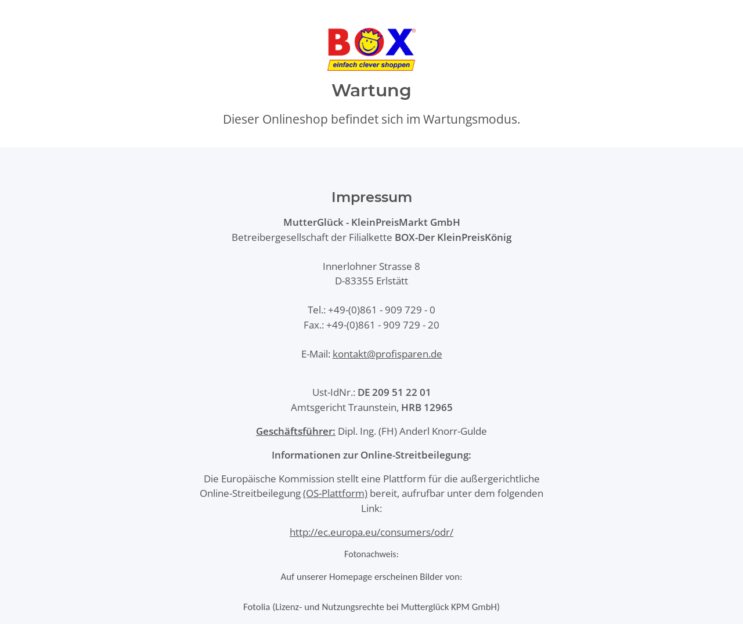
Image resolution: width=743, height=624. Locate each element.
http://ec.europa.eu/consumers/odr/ (371, 532)
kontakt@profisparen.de (387, 353)
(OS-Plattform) (335, 493)
